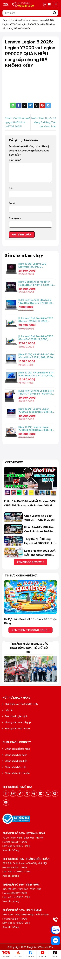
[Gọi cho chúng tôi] (48, 794)
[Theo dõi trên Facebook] (6, 794)
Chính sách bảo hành (16, 754)
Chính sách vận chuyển (17, 773)
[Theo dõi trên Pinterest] (55, 794)
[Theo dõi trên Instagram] (13, 794)
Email (12, 203)
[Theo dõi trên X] (27, 794)
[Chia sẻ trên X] (24, 105)
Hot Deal (18, 954)
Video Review (21, 20)
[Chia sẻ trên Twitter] (30, 105)
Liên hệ (9, 710)
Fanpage (30, 954)
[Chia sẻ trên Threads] (36, 105)
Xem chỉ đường (10, 850)
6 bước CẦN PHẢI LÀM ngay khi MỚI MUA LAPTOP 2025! (17, 122)
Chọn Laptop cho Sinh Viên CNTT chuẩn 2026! (39, 517)
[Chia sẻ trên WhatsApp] (13, 105)
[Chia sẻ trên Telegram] (48, 105)
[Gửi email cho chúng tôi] (41, 794)
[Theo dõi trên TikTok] (20, 794)
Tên (11, 188)
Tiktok (55, 954)
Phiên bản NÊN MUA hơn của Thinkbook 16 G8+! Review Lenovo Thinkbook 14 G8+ (39, 530)
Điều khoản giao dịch (16, 716)
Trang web (15, 218)
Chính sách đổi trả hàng (17, 748)
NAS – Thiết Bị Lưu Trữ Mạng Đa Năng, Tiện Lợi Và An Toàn (43, 122)
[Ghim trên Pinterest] (42, 105)
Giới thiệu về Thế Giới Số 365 (21, 704)
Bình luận (15, 160)
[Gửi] (54, 13)
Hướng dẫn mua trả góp (18, 722)
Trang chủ (7, 20)
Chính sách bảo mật (15, 767)
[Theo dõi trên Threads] (34, 794)
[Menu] (55, 4)
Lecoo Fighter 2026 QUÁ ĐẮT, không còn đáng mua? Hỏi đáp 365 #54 (39, 553)
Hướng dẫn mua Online (17, 728)
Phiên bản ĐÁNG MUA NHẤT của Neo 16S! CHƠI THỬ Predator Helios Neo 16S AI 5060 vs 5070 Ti (30, 504)
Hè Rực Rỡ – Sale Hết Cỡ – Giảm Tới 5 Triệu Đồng (30, 621)
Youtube (42, 954)
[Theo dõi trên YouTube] (6, 802)
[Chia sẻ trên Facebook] (18, 105)
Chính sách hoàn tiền (16, 760)
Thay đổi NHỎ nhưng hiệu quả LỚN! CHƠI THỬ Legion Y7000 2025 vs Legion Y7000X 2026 (40, 541)
